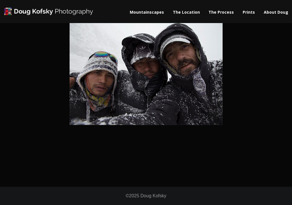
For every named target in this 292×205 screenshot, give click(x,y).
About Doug (276, 12)
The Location (186, 12)
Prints (249, 12)
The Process (221, 12)
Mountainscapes (147, 12)
